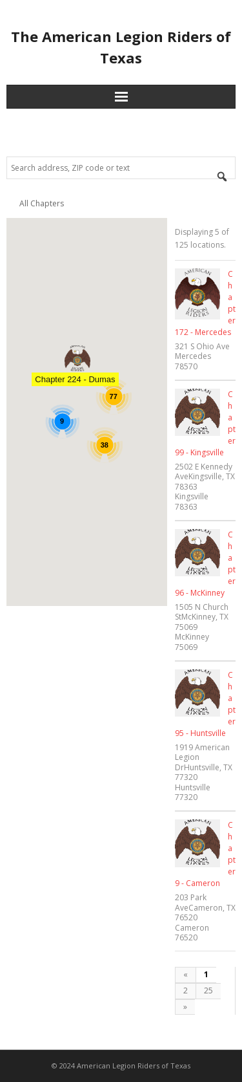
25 (208, 990)
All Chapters (41, 203)
